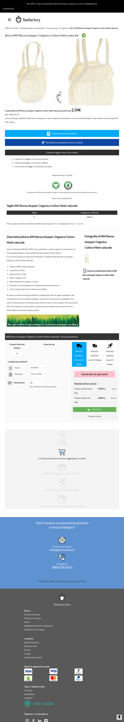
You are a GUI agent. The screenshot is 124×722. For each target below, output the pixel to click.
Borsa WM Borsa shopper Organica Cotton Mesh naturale (94, 28)
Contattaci (8, 9)
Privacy (27, 650)
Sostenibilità (29, 694)
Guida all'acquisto (31, 642)
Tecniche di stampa (32, 614)
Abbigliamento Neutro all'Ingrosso (38, 626)
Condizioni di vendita (33, 657)
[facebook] (33, 720)
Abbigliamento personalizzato (32, 28)
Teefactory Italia (11, 28)
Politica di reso (30, 646)
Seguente (94, 409)
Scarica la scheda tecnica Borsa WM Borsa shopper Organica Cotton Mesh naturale (100, 274)
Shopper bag (52, 28)
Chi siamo (28, 690)
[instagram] (27, 720)
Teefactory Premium (32, 618)
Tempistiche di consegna (34, 629)
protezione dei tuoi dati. (75, 581)
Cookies (27, 654)
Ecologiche (63, 28)
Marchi (27, 622)
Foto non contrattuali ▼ (62, 198)
